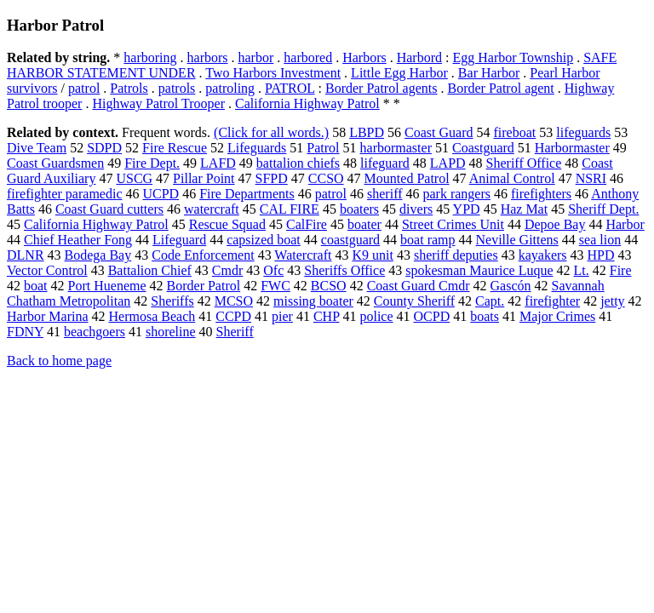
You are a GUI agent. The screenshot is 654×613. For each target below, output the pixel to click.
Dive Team (36, 147)
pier (282, 316)
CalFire (306, 224)
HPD (601, 255)
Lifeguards (256, 147)
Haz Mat (524, 209)
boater (364, 224)
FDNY (25, 331)
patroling (230, 88)
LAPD (448, 163)
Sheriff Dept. (603, 209)
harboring (149, 57)
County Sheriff (414, 301)
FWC (275, 285)
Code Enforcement (203, 255)
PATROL (289, 88)
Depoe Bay (555, 224)
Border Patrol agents (381, 88)
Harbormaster (572, 147)
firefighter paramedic (64, 193)
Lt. (581, 270)
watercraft (211, 209)
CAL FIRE (289, 209)
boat (36, 285)
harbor (256, 57)
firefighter (552, 301)
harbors (207, 57)
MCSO (234, 301)
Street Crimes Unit (453, 224)
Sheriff (235, 331)
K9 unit (372, 255)
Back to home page (59, 360)
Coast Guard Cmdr (418, 285)
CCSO (326, 178)
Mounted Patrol (407, 178)
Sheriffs (172, 301)
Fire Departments (247, 193)
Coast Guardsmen (55, 163)
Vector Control (47, 270)
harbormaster (396, 147)
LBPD (366, 132)
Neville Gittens (517, 239)
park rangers (457, 193)
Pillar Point (203, 178)
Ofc (273, 270)
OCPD (432, 316)
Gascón (510, 285)
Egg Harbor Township (512, 57)
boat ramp (427, 239)
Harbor (624, 224)
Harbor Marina (48, 316)
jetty (612, 301)
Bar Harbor (488, 73)
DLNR (25, 255)
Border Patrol (204, 285)
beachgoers (94, 331)
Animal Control (512, 178)
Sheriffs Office (344, 270)
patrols (177, 88)
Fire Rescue (174, 147)
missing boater (313, 301)
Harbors (364, 57)
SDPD (104, 147)
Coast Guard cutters (109, 209)
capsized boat (264, 239)
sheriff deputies (456, 255)
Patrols (128, 88)
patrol (84, 88)
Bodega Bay (98, 255)
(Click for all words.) (271, 132)
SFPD (271, 178)
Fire (621, 270)
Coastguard (483, 147)
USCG (134, 178)
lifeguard (385, 163)
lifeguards (583, 132)
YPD (466, 209)
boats (484, 316)
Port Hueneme (107, 285)
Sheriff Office (524, 163)
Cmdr (227, 270)
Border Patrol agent (500, 88)
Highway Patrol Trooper (158, 103)
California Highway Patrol (307, 103)
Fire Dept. (152, 163)
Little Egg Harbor (399, 73)
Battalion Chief (150, 270)
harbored (308, 57)
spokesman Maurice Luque (479, 270)
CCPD (233, 316)
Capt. (489, 301)
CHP (326, 316)
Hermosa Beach (152, 316)
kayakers (543, 255)
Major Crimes (557, 316)
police (376, 316)
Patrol (323, 147)
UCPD (160, 193)
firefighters (541, 193)
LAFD (218, 163)
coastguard (350, 239)
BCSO (329, 285)
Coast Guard (438, 132)
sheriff (384, 193)
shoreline (171, 331)
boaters (359, 209)
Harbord (419, 57)
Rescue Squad (227, 224)
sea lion (600, 239)
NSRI (591, 178)
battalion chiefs (298, 163)
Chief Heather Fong (78, 239)
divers (416, 209)
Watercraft (302, 255)
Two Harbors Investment (273, 73)
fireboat (515, 132)
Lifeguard (179, 239)
